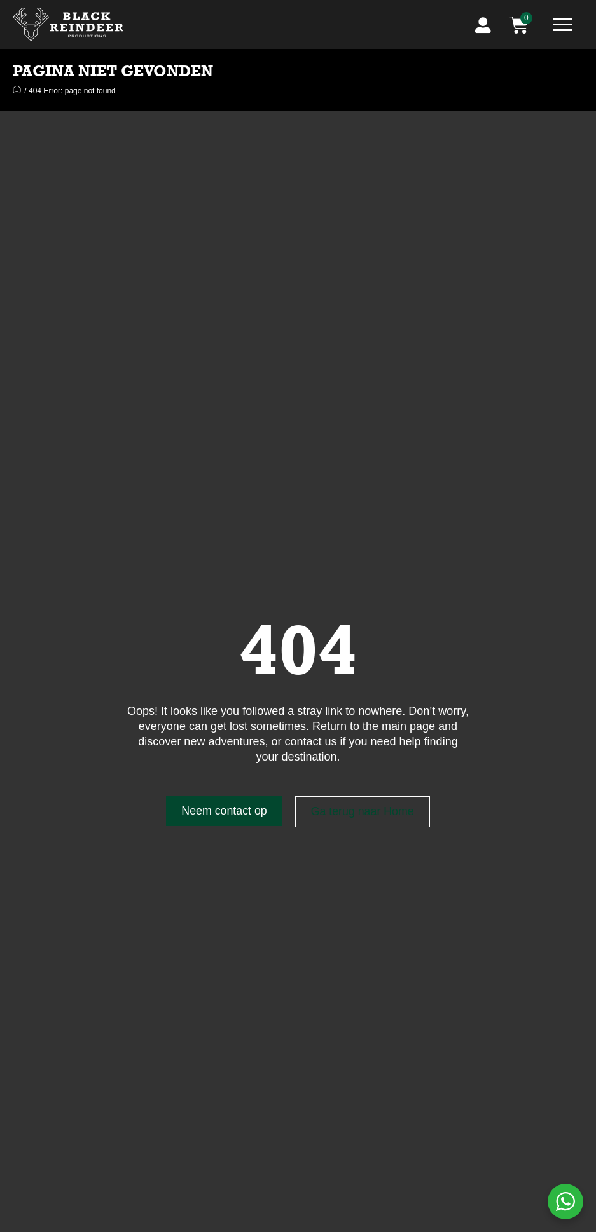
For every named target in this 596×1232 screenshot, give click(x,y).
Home (17, 89)
